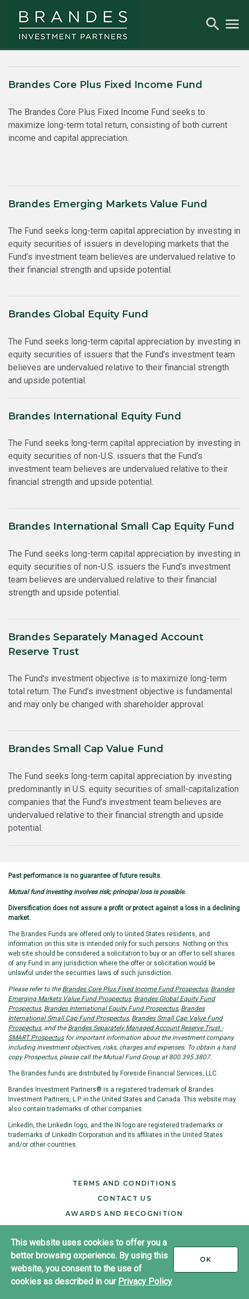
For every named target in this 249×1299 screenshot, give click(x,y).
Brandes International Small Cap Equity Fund (121, 526)
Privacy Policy (145, 1281)
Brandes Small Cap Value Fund (85, 749)
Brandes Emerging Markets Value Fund (107, 204)
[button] (212, 24)
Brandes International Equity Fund (94, 416)
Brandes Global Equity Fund (78, 314)
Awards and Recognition (124, 1213)
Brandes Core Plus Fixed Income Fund (105, 85)
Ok (219, 1263)
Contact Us (124, 1198)
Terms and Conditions (124, 1183)
